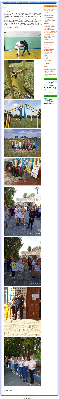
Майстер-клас (47, 47)
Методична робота (48, 34)
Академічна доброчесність (50, 69)
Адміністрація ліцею (48, 10)
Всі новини (50, 92)
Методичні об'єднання (49, 17)
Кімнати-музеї (47, 24)
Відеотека (46, 23)
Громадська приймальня (26, 2)
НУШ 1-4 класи (47, 35)
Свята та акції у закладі (49, 26)
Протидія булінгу (48, 57)
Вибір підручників (48, 60)
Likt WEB (29, 398)
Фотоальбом (11, 2)
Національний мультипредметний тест (49, 29)
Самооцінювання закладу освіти (50, 65)
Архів (45, 55)
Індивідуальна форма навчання (49, 72)
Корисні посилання (37, 2)
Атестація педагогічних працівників (49, 62)
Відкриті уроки (47, 37)
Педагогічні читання (48, 39)
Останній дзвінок (48, 44)
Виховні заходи (47, 46)
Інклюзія (46, 58)
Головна (5, 2)
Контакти (46, 13)
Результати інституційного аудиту (50, 75)
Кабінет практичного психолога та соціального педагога (50, 20)
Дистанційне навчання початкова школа (49, 50)
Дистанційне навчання (49, 42)
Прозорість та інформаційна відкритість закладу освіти (50, 32)
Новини (46, 12)
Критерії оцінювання (48, 67)
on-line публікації (48, 40)
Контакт (17, 2)
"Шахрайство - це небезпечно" (48, 53)
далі (55, 90)
